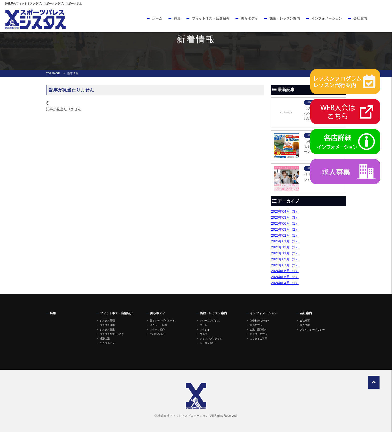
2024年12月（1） (285, 247)
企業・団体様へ (258, 329)
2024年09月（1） (285, 259)
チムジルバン (107, 343)
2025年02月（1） (285, 235)
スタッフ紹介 (157, 329)
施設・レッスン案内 (285, 18)
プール (203, 325)
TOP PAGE (53, 73)
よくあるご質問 (258, 338)
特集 (177, 18)
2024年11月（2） (285, 253)
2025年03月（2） (285, 229)
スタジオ (205, 329)
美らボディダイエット (162, 320)
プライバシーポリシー (312, 329)
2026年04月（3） (285, 211)
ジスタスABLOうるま (112, 334)
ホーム (157, 18)
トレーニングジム (210, 320)
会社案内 (360, 18)
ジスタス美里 (107, 329)
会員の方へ (256, 325)
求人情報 (305, 325)
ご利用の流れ (157, 334)
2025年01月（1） (285, 241)
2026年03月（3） (285, 217)
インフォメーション (327, 18)
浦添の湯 (105, 338)
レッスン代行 (207, 343)
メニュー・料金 (158, 325)
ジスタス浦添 (107, 325)
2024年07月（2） (285, 265)
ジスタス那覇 (107, 320)
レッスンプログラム (211, 338)
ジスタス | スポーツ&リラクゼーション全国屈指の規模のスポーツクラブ (35, 19)
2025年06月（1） (285, 223)
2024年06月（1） (285, 271)
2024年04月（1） (285, 283)
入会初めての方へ (260, 320)
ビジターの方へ (258, 334)
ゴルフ (203, 334)
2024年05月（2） (285, 277)
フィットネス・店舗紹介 (211, 18)
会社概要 (305, 320)
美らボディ (249, 18)
